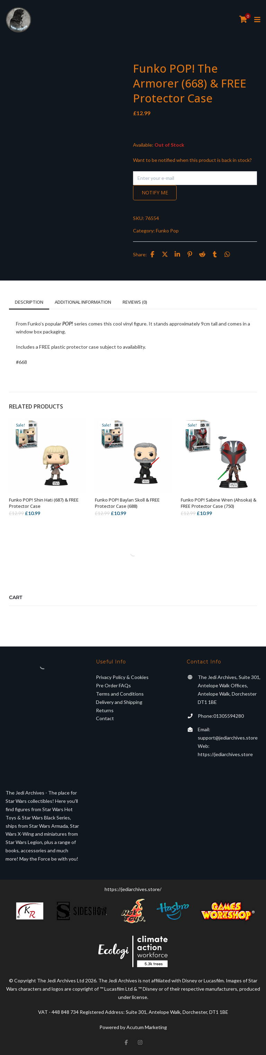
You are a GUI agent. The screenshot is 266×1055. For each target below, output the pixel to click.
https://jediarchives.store (225, 754)
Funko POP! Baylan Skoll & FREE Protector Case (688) (127, 503)
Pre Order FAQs (113, 685)
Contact (105, 718)
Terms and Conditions (120, 694)
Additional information (83, 302)
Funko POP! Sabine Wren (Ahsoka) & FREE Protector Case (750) (218, 503)
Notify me (155, 192)
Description (29, 302)
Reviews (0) (135, 302)
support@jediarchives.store (228, 738)
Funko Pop (167, 230)
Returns (105, 710)
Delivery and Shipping (119, 702)
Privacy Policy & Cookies (122, 677)
